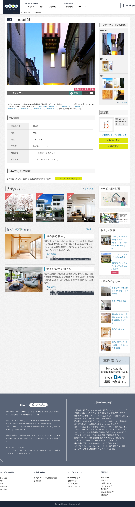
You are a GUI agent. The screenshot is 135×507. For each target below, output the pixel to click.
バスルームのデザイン (116, 410)
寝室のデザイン (113, 435)
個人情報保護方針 (108, 492)
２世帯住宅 (88, 441)
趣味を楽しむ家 (80, 418)
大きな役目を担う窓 (59, 268)
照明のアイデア (117, 413)
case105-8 (66, 106)
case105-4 (42, 106)
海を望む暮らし (80, 424)
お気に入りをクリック (83, 89)
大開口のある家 (95, 424)
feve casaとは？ (74, 478)
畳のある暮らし (56, 236)
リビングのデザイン (99, 429)
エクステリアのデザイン (115, 438)
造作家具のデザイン (82, 416)
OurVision (105, 478)
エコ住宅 (77, 441)
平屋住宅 (94, 427)
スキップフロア (106, 427)
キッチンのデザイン (117, 429)
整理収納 (94, 432)
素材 (41, 7)
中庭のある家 (79, 410)
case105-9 (53, 106)
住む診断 (3, 489)
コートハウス (94, 446)
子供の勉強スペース (82, 413)
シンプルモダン (80, 446)
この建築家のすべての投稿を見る (113, 135)
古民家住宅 (122, 421)
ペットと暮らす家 (109, 446)
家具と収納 (104, 432)
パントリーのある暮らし (102, 416)
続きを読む (51, 254)
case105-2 (51, 109)
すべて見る (122, 102)
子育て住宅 (111, 443)
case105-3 (38, 109)
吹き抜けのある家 (96, 438)
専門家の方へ (73, 481)
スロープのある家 (113, 305)
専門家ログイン (74, 486)
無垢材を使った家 (98, 443)
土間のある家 (120, 427)
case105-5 (25, 109)
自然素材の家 (100, 441)
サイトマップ (106, 486)
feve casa (15, 12)
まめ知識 (69, 7)
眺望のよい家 (94, 418)
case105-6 (12, 109)
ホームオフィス (110, 424)
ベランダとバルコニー (83, 435)
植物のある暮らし (121, 416)
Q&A (79, 7)
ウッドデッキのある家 (96, 410)
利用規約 (104, 489)
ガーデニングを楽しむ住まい (85, 449)
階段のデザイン (80, 438)
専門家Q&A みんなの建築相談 (45, 478)
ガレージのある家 (81, 427)
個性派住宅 (106, 418)
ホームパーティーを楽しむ (104, 421)
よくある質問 (73, 484)
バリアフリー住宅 (81, 429)
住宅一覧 (52, 7)
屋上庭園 (122, 446)
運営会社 (104, 480)
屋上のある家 (99, 435)
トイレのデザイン (81, 432)
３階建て (111, 441)
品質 (2, 484)
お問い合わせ (106, 483)
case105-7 (79, 106)
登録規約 (104, 495)
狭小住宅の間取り (81, 443)
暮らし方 (31, 7)
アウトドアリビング (100, 413)
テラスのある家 (118, 432)
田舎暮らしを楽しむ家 (83, 421)
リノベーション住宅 (107, 449)
